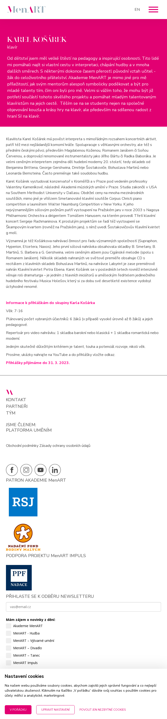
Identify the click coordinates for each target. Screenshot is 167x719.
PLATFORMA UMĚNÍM (29, 430)
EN (137, 9)
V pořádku (18, 710)
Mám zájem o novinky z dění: (30, 619)
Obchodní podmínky (22, 445)
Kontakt (16, 400)
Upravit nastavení (55, 710)
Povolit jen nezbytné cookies (102, 710)
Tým (11, 413)
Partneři (17, 406)
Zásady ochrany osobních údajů (64, 445)
